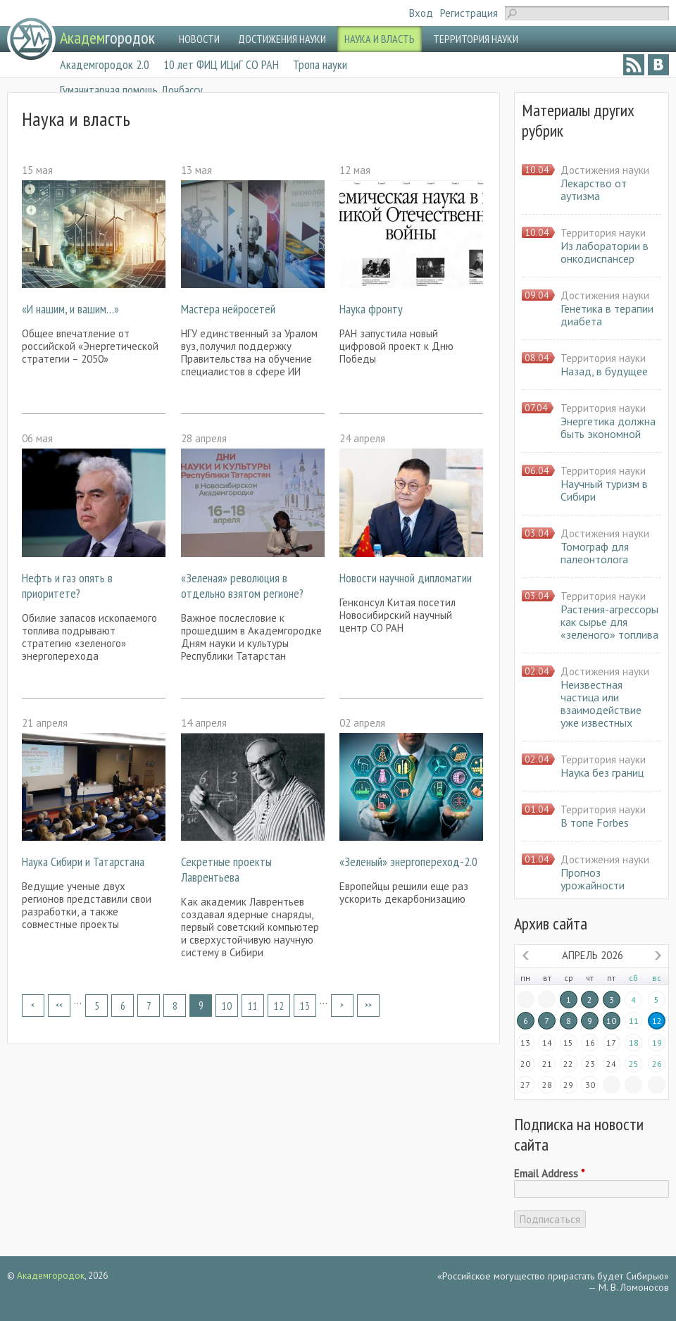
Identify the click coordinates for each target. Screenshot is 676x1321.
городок (107, 38)
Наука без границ (602, 772)
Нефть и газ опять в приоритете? (67, 585)
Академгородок (50, 1276)
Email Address (549, 1173)
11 (253, 1006)
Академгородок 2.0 (104, 64)
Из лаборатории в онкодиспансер (605, 252)
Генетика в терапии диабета (607, 314)
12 (279, 1006)
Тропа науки (320, 64)
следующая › (342, 1005)
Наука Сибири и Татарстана (83, 861)
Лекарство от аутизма (594, 189)
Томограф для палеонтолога (595, 552)
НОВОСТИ (199, 39)
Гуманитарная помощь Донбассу (131, 90)
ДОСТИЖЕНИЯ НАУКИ (282, 39)
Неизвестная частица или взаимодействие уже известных (601, 703)
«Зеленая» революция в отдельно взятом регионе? (242, 585)
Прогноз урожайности (593, 878)
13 (305, 1006)
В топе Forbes (595, 822)
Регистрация (469, 13)
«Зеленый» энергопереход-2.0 (408, 861)
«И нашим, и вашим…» (70, 309)
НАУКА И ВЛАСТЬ (379, 39)
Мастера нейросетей (228, 309)
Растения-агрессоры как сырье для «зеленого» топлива (609, 621)
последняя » (368, 1005)
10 (227, 1006)
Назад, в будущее (604, 371)
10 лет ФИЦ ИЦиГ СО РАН (221, 64)
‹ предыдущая (59, 1005)
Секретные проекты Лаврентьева (226, 869)
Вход (421, 13)
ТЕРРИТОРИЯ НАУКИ (475, 39)
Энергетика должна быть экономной (608, 427)
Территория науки (603, 232)
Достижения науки (605, 170)
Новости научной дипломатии (405, 578)
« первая (33, 1005)
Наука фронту (371, 309)
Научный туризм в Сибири (604, 490)
